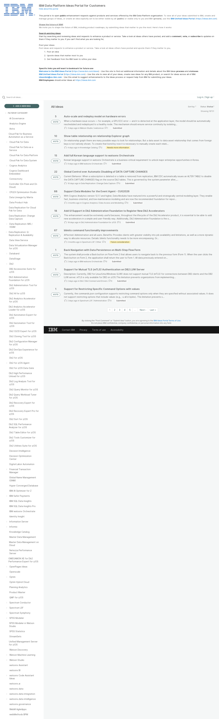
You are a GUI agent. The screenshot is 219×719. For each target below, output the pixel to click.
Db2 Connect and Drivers (96, 281)
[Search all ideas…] (25, 97)
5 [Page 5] (130, 310)
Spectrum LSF (88, 242)
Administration (100, 301)
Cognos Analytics (90, 203)
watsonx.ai (99, 128)
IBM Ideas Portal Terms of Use (167, 320)
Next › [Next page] (143, 310)
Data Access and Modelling (111, 203)
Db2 (81, 281)
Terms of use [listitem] (99, 330)
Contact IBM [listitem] (68, 330)
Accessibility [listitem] (117, 330)
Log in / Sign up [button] (205, 97)
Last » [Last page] (153, 310)
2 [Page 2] (114, 310)
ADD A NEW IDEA (22, 106)
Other (98, 242)
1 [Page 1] (109, 310)
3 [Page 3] (119, 310)
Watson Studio (86, 128)
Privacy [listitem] (83, 330)
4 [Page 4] (124, 310)
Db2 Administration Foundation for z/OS (98, 222)
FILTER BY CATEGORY (16, 113)
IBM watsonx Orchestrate (91, 164)
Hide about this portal (48, 9)
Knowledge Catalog (89, 147)
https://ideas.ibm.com (206, 18)
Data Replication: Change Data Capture (98, 183)
